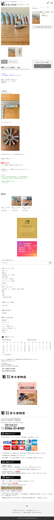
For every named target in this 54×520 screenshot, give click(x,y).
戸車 (3, 293)
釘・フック (5, 285)
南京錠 (3, 273)
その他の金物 (8, 317)
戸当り (3, 295)
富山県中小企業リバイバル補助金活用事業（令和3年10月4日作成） (27, 512)
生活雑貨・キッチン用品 (8, 274)
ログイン (42, 66)
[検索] (50, 263)
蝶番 (3, 291)
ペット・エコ (5, 324)
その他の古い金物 (6, 297)
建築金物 (4, 320)
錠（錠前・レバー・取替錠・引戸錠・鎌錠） (13, 289)
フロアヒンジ (5, 322)
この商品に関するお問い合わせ (42, 27)
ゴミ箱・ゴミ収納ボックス (9, 328)
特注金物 (4, 313)
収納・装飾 (5, 277)
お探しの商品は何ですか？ (8, 260)
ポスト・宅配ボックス (7, 326)
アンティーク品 (9, 268)
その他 (3, 332)
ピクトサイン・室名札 (7, 279)
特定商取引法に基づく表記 (18, 510)
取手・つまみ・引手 (7, 287)
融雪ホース (5, 330)
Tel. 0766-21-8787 (8, 369)
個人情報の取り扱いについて (33, 510)
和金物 (3, 283)
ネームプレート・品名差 (8, 281)
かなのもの (5, 305)
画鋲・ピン (5, 270)
